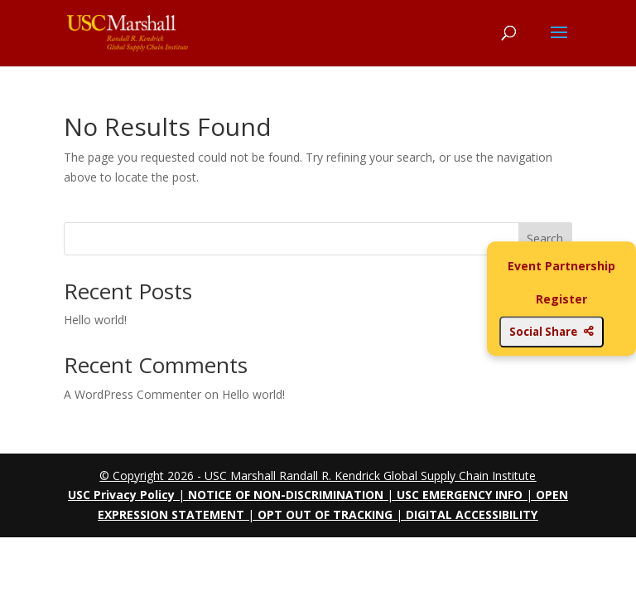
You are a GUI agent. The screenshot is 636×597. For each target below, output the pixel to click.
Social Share (551, 331)
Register (561, 299)
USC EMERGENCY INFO (460, 494)
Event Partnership (561, 266)
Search (545, 238)
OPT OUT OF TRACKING (325, 514)
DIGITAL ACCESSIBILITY (471, 514)
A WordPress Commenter (132, 394)
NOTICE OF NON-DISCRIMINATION (285, 494)
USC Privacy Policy (121, 494)
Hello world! (95, 320)
